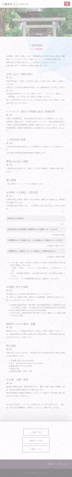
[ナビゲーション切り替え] (67, 4)
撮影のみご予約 (36, 440)
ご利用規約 (50, 464)
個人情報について (15, 184)
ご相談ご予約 (36, 432)
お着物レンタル (36, 449)
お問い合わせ (62, 464)
